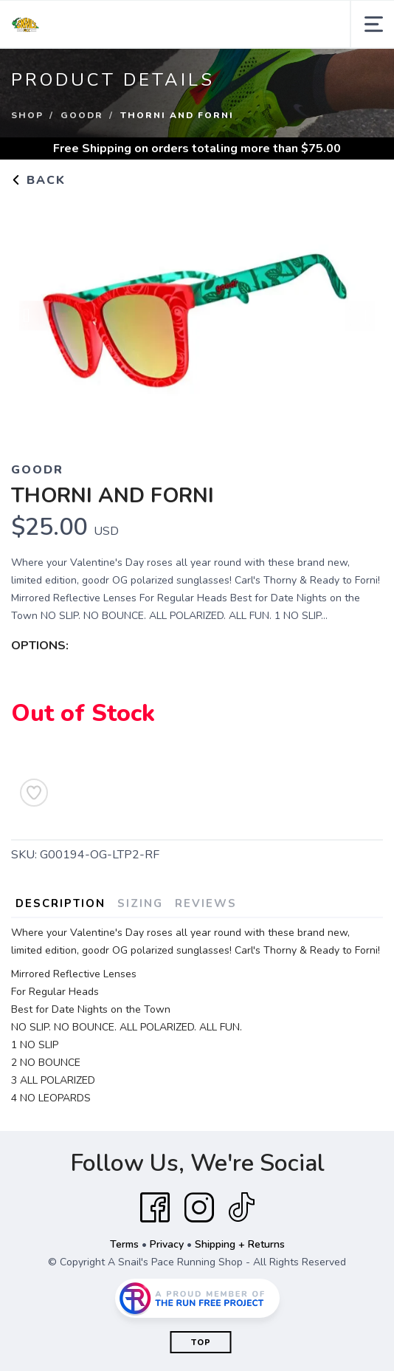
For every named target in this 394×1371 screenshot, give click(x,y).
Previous (34, 317)
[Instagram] (199, 1208)
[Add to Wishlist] (34, 793)
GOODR (82, 115)
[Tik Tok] (241, 1208)
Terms (124, 1244)
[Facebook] (155, 1208)
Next (360, 317)
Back (38, 180)
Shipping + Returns (240, 1244)
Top (201, 1342)
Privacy (167, 1244)
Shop (27, 115)
